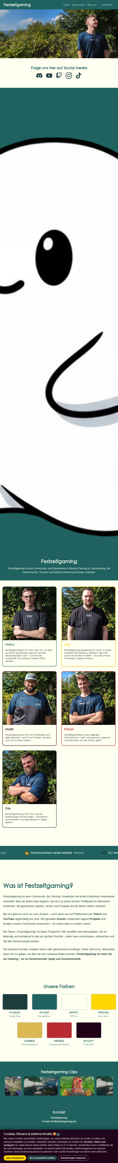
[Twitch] (59, 75)
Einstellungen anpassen (73, 1158)
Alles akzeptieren (15, 1158)
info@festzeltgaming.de (63, 1121)
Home (66, 4)
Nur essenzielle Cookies (42, 1158)
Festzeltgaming (17, 4)
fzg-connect (78, 4)
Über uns (91, 4)
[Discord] (39, 75)
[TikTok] (79, 75)
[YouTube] (49, 75)
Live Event (106, 4)
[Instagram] (69, 75)
